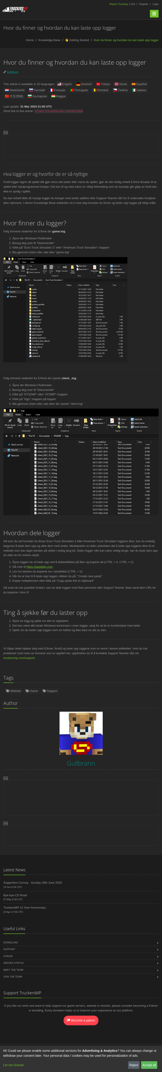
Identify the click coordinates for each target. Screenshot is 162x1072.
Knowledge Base (49, 40)
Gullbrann (12, 72)
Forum (7, 956)
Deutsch (84, 84)
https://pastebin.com (40, 566)
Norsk (121, 84)
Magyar (58, 96)
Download (10, 942)
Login (156, 4)
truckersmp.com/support (19, 658)
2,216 (122, 4)
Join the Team (12, 976)
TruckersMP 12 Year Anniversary (24, 907)
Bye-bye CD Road (15, 895)
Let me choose (13, 1065)
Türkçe (103, 84)
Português (79, 90)
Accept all (149, 1065)
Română (100, 90)
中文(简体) (14, 96)
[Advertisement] (81, 145)
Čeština (120, 90)
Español (139, 84)
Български (37, 96)
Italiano (139, 90)
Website (13, 691)
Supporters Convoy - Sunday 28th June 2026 (32, 882)
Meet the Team (13, 970)
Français (57, 90)
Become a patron (81, 1020)
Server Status (13, 963)
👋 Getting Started (77, 40)
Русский (37, 90)
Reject (133, 1065)
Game (32, 691)
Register (143, 4)
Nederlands (14, 90)
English (64, 84)
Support (50, 691)
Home (30, 40)
